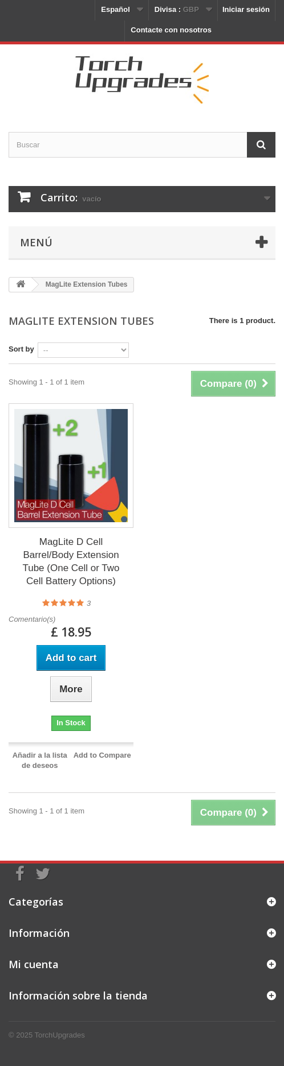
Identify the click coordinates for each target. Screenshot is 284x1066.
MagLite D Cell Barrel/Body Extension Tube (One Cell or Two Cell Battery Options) (70, 561)
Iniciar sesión (246, 9)
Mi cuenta (34, 964)
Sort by (21, 349)
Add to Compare (102, 755)
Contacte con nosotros (171, 30)
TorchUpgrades (60, 1035)
